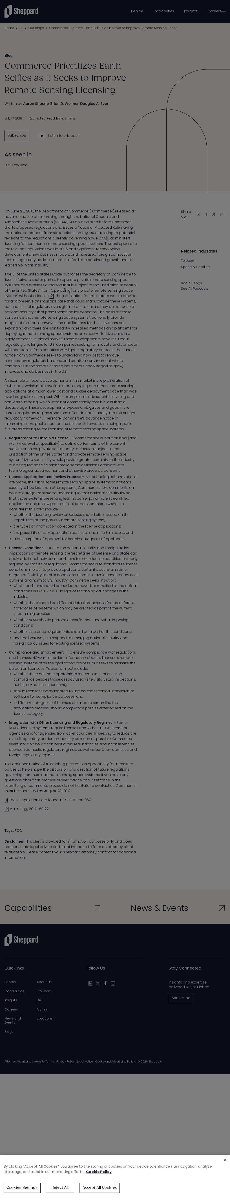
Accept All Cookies (99, 1188)
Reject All (60, 1188)
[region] (115, 1177)
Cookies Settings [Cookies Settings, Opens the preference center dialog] (22, 1188)
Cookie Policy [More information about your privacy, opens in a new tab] (99, 1171)
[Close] (225, 1160)
